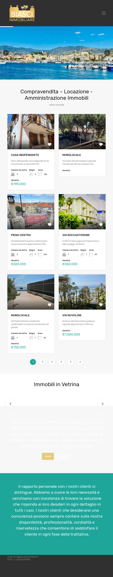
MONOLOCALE (71, 155)
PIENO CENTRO (21, 235)
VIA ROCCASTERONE (76, 235)
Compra (64, 456)
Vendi (48, 456)
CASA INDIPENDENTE (25, 155)
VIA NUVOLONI (71, 315)
